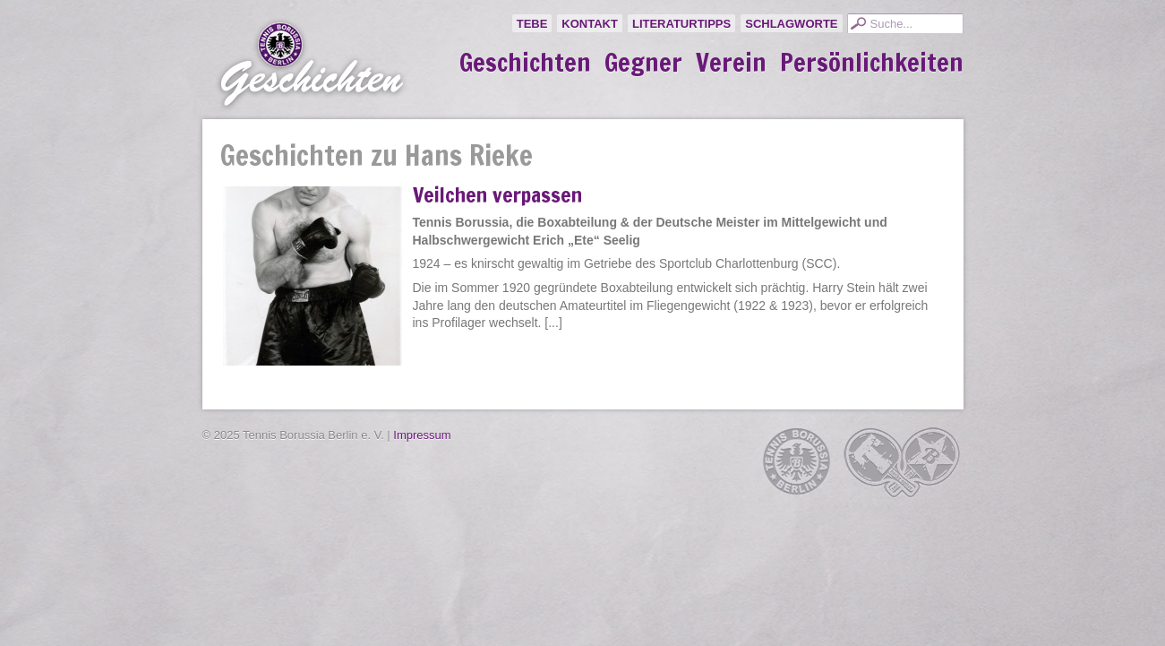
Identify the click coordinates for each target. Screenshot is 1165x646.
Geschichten (525, 62)
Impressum (421, 435)
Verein (731, 62)
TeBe (532, 23)
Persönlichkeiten (872, 62)
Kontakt (589, 23)
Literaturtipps (681, 23)
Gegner (643, 62)
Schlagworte (791, 23)
